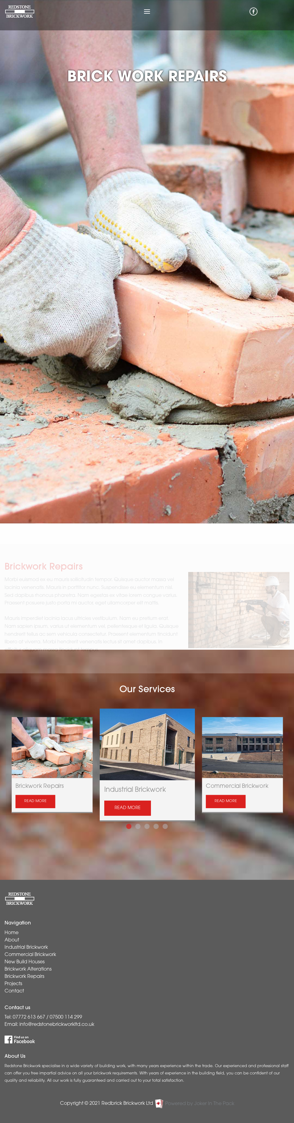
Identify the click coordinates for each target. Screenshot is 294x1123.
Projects (13, 984)
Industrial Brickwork (26, 947)
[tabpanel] (147, 765)
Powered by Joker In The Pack (194, 1103)
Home (11, 933)
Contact (14, 991)
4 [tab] (156, 824)
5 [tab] (165, 824)
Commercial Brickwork (30, 954)
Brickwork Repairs (24, 976)
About (12, 940)
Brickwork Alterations (28, 969)
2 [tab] (138, 824)
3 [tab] (147, 824)
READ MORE (35, 802)
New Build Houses (25, 962)
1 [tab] (129, 824)
